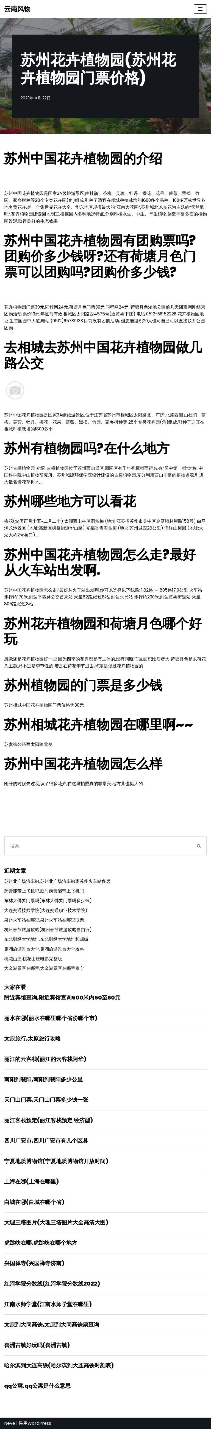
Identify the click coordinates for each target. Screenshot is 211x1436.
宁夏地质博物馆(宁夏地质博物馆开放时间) (56, 1166)
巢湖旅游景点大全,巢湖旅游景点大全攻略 (44, 952)
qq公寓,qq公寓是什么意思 (37, 1392)
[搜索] (97, 848)
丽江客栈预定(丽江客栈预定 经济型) (48, 1125)
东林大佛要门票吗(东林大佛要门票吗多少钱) (48, 903)
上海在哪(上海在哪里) (31, 1187)
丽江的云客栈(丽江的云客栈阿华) (45, 1063)
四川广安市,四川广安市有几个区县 (46, 1145)
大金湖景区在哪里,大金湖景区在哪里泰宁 (44, 972)
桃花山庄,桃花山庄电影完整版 (33, 962)
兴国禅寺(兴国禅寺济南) (34, 1269)
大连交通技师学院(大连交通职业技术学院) (45, 913)
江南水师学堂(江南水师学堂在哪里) (48, 1310)
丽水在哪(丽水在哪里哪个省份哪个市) (50, 1022)
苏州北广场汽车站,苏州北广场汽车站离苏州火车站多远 (57, 884)
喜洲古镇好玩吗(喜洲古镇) (37, 1351)
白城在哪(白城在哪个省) (34, 1207)
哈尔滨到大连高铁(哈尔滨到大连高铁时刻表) (59, 1372)
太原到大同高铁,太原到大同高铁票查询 (51, 1331)
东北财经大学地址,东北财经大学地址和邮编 (46, 943)
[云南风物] (17, 9)
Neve (9, 1430)
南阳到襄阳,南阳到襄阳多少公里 (43, 1084)
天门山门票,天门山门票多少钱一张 (46, 1104)
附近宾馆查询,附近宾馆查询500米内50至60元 (62, 1001)
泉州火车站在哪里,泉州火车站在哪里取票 (44, 923)
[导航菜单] (200, 9)
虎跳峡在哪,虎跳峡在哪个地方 (40, 1248)
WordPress (39, 1430)
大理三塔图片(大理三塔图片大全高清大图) (56, 1228)
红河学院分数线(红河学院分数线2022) (52, 1290)
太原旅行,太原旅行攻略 (32, 1042)
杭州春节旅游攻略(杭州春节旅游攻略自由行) (48, 933)
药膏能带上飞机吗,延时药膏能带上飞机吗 (44, 894)
